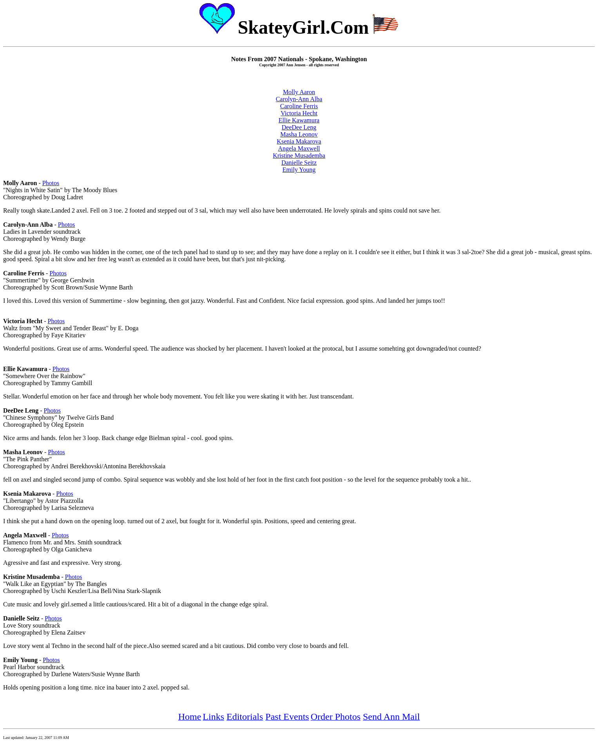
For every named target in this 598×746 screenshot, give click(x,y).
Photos (51, 183)
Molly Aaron (299, 92)
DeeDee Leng (299, 127)
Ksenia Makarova (299, 141)
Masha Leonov (299, 134)
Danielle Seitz (299, 162)
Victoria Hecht (299, 113)
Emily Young (299, 169)
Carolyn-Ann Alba (299, 99)
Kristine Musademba (299, 155)
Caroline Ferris (299, 106)
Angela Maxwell (299, 148)
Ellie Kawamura (299, 120)
